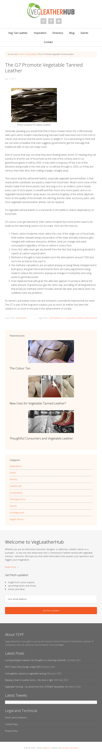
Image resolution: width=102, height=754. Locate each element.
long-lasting (70, 318)
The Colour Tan (20, 368)
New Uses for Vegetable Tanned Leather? (38, 403)
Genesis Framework (70, 748)
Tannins (13, 505)
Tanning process (18, 499)
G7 (64, 318)
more (60, 644)
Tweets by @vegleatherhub (18, 702)
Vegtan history (16, 519)
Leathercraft (15, 486)
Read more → (12, 567)
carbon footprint (55, 318)
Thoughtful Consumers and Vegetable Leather (41, 438)
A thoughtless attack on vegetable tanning (25, 673)
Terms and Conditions (16, 717)
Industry (13, 479)
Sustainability (21, 318)
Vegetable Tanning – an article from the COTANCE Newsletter (34, 686)
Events (13, 472)
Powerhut (47, 748)
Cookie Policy (11, 724)
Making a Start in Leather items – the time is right (29, 680)
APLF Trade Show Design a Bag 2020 (23, 666)
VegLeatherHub (51, 10)
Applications (16, 466)
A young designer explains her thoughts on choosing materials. (35, 660)
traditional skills (90, 318)
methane (80, 318)
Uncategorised (17, 512)
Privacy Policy (11, 730)
